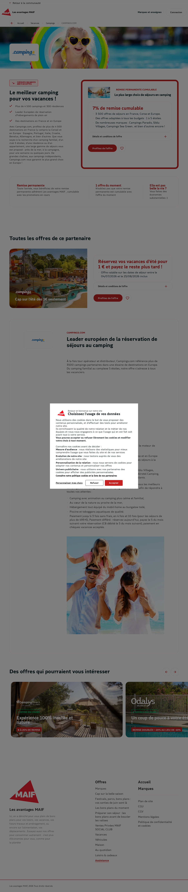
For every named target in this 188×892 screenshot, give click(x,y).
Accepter (114, 482)
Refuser (94, 482)
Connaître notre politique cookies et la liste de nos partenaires (86, 475)
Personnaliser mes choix (69, 482)
